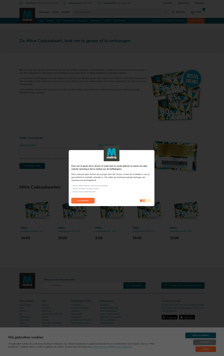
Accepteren (83, 201)
